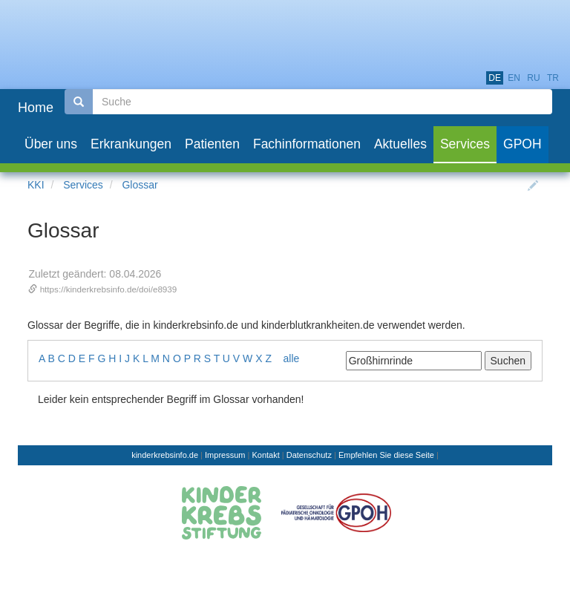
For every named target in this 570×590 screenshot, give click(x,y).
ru (533, 78)
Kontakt (265, 454)
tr (553, 78)
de (494, 78)
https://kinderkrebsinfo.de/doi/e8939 (108, 289)
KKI (36, 185)
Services (83, 185)
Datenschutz (309, 454)
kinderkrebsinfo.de (164, 454)
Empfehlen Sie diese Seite (386, 454)
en (514, 78)
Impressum (225, 454)
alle (292, 358)
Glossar (139, 185)
